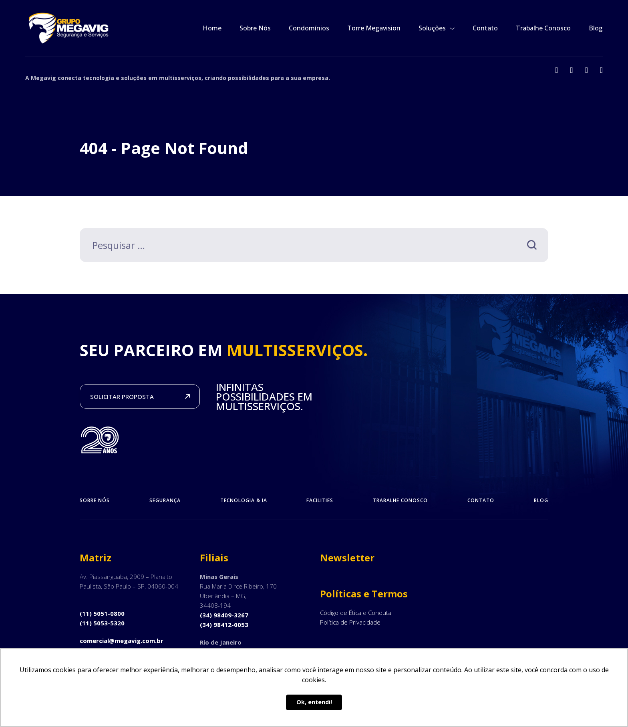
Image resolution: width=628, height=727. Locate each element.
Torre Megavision (374, 28)
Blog (596, 28)
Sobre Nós (255, 28)
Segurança (165, 500)
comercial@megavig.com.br (121, 641)
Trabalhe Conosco (543, 28)
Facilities (319, 500)
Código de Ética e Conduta (355, 613)
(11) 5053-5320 (102, 623)
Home (212, 28)
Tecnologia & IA (243, 500)
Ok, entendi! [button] (314, 702)
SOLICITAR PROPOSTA (122, 397)
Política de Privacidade (350, 622)
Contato (485, 28)
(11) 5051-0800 (102, 613)
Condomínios (309, 28)
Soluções (432, 28)
